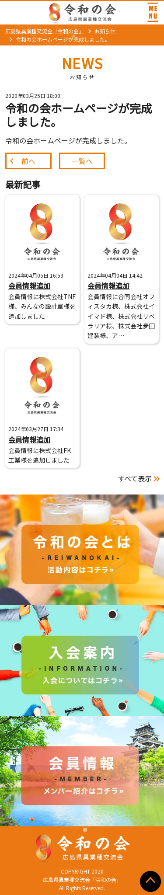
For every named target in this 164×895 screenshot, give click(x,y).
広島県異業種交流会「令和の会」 (44, 31)
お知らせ (104, 31)
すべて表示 (135, 478)
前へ (28, 161)
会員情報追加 (29, 285)
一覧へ (82, 161)
